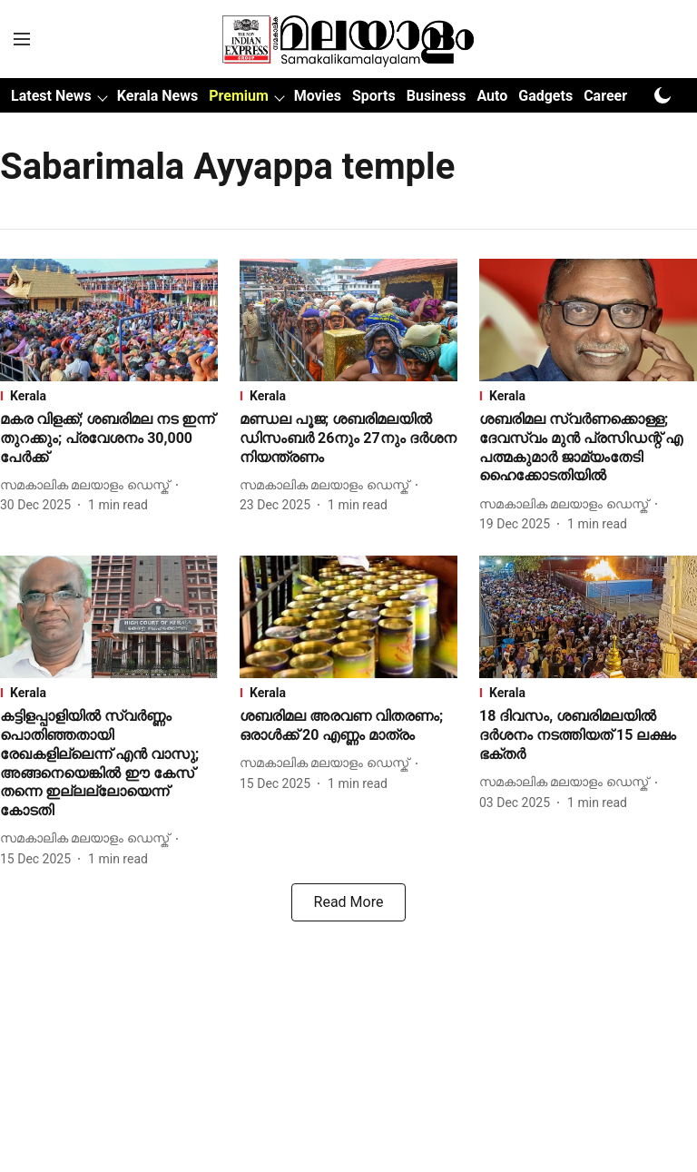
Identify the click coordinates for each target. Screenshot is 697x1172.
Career (605, 95)
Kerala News (157, 95)
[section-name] (109, 396)
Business (436, 95)
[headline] (109, 438)
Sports (374, 95)
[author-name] (88, 485)
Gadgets (545, 95)
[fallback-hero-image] (109, 320)
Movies (317, 95)
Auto (491, 95)
